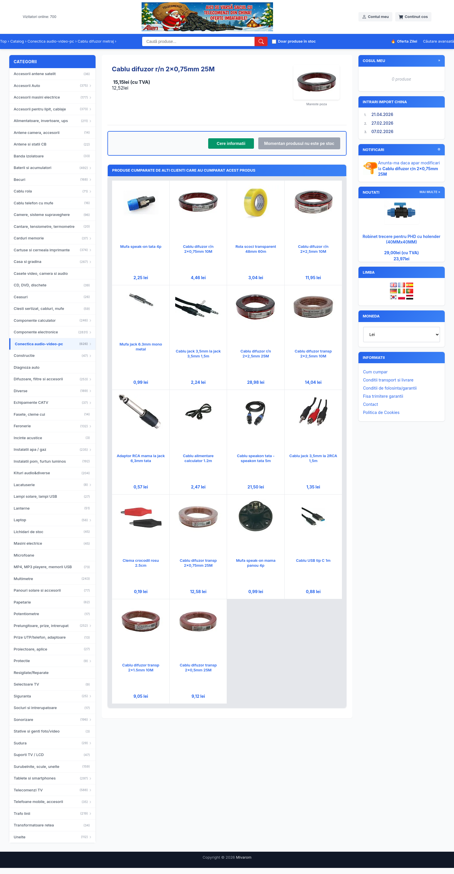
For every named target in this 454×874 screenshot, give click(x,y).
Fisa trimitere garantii (383, 396)
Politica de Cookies (381, 412)
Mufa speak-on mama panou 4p (255, 563)
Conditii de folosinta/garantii (390, 388)
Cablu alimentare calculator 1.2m (198, 458)
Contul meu (375, 16)
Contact (370, 404)
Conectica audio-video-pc (51, 41)
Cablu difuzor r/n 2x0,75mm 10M (198, 249)
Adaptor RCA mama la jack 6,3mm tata (141, 458)
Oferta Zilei (404, 41)
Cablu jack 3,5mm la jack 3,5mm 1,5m (198, 353)
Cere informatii (231, 143)
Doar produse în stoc (294, 41)
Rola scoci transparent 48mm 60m (255, 249)
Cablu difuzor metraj (96, 41)
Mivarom (243, 857)
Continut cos (413, 16)
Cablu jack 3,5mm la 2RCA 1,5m (313, 458)
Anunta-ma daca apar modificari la (409, 168)
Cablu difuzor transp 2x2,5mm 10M (313, 353)
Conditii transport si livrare (388, 379)
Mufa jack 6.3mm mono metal (141, 346)
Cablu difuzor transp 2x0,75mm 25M (198, 563)
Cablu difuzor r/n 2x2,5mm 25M (256, 353)
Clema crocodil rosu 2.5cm (141, 563)
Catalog (17, 41)
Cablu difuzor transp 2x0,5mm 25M (198, 667)
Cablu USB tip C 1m (313, 560)
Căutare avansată (438, 41)
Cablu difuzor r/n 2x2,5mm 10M (313, 249)
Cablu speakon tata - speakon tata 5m (255, 458)
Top (3, 41)
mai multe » (430, 192)
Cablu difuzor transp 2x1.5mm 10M (140, 667)
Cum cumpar (375, 371)
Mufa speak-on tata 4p (140, 246)
